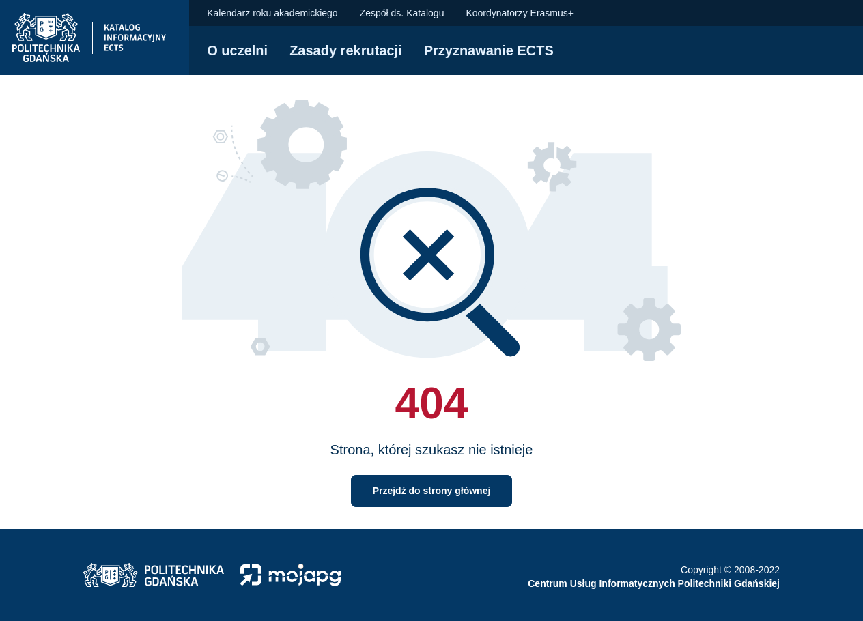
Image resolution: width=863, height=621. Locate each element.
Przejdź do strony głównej (432, 490)
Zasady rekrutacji (345, 50)
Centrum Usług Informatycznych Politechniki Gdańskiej (654, 583)
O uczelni (237, 50)
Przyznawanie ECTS (489, 50)
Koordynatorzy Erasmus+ (520, 13)
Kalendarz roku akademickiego (272, 13)
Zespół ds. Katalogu (402, 13)
